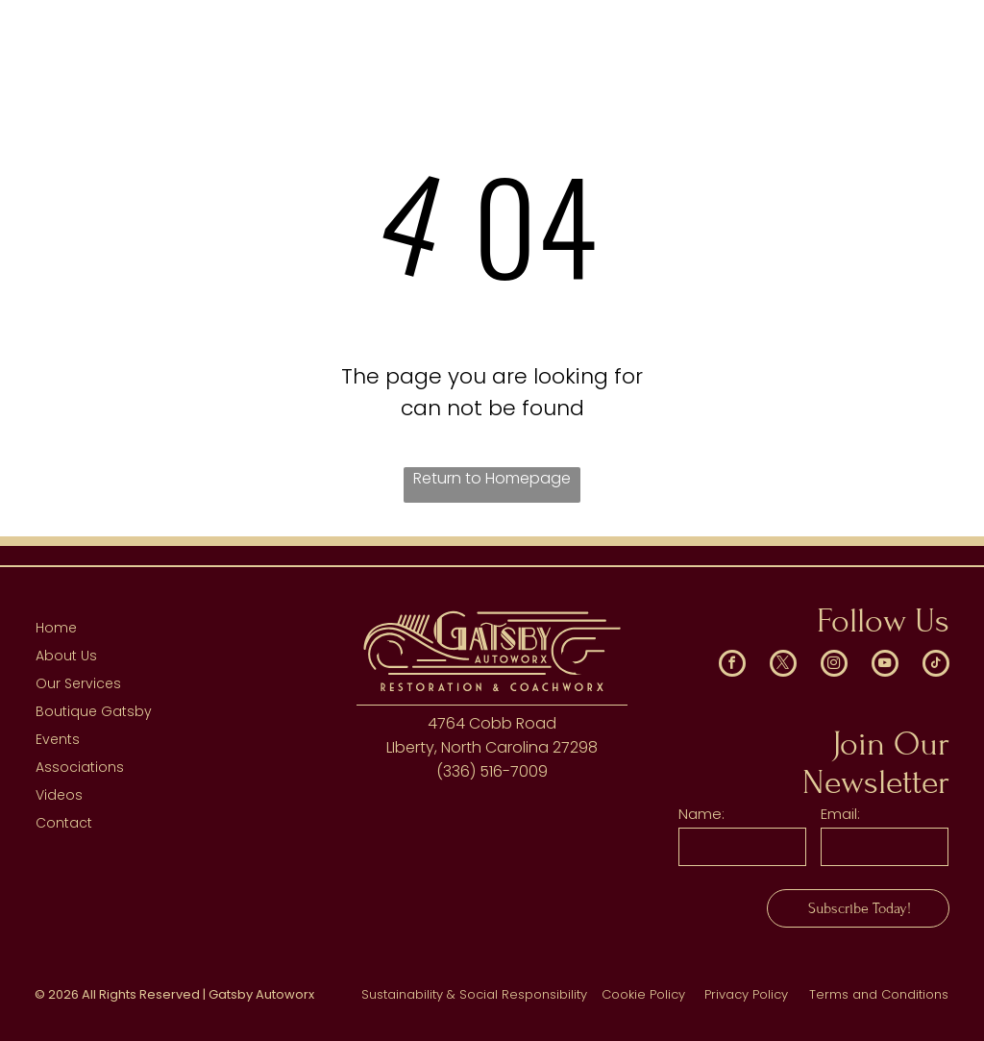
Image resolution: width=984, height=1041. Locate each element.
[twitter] (783, 666)
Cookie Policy (643, 994)
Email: (840, 814)
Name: (701, 814)
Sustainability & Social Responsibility (474, 994)
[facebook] (732, 666)
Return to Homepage (492, 478)
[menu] (942, 51)
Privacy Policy (746, 994)
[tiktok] (935, 666)
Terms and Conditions (878, 994)
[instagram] (834, 666)
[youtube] (885, 666)
